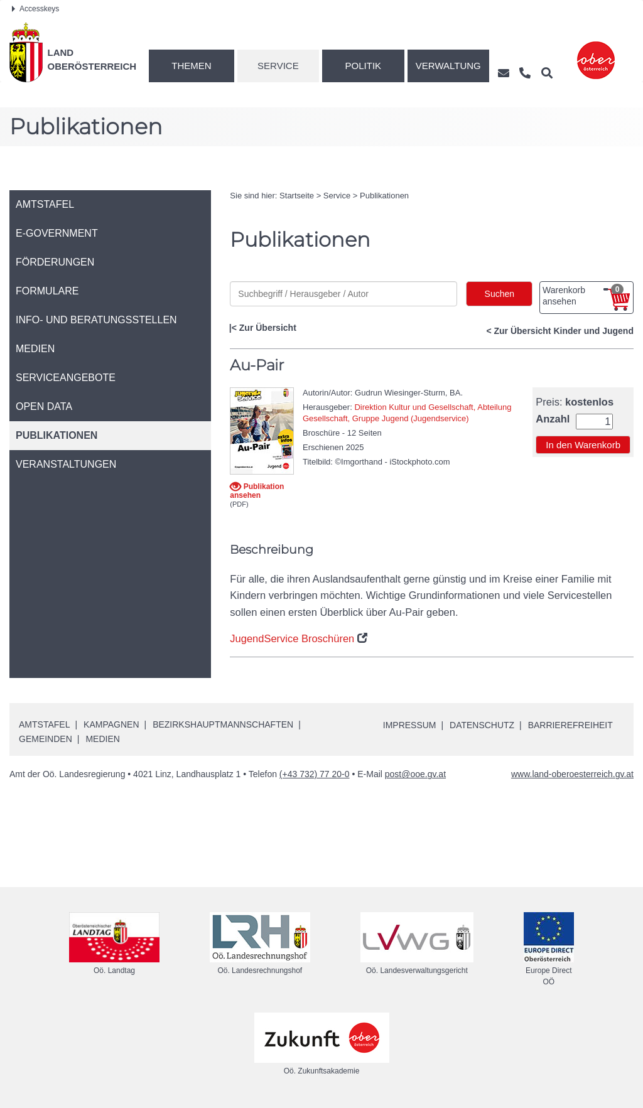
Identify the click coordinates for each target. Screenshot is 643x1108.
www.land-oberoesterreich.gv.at (572, 774)
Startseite (296, 195)
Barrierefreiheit (570, 725)
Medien (102, 739)
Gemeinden (45, 739)
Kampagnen (111, 724)
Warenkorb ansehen (583, 295)
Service (278, 65)
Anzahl (553, 419)
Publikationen (384, 195)
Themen (191, 65)
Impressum (409, 725)
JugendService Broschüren (292, 638)
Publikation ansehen (257, 490)
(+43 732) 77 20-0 (314, 774)
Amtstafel (44, 724)
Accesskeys (35, 8)
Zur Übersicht (267, 328)
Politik (363, 65)
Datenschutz (482, 725)
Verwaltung (448, 65)
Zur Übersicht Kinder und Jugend (564, 331)
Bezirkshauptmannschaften (223, 724)
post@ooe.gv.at (415, 774)
